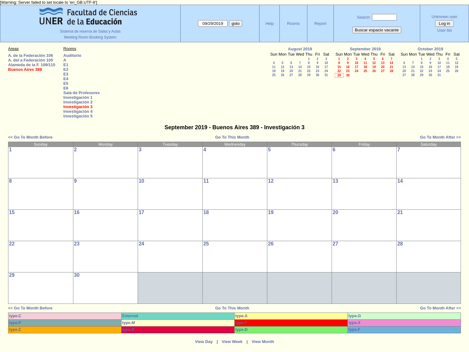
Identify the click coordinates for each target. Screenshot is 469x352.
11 (273, 67)
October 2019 (430, 49)
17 (326, 67)
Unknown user (444, 16)
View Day (204, 341)
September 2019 (365, 49)
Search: (364, 17)
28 (300, 75)
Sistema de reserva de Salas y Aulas (90, 31)
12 (282, 67)
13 (291, 67)
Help (269, 23)
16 (317, 67)
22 (308, 71)
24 (326, 71)
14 (300, 67)
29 (308, 75)
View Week (232, 341)
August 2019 (300, 49)
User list (444, 30)
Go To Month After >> (440, 137)
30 (317, 75)
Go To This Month (232, 137)
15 (308, 67)
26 (282, 75)
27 (291, 75)
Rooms (293, 23)
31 (326, 75)
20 (291, 71)
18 (273, 71)
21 (300, 71)
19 (282, 71)
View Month (263, 341)
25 (273, 75)
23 (317, 71)
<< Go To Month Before (30, 137)
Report (320, 23)
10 (326, 63)
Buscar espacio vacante (377, 30)
